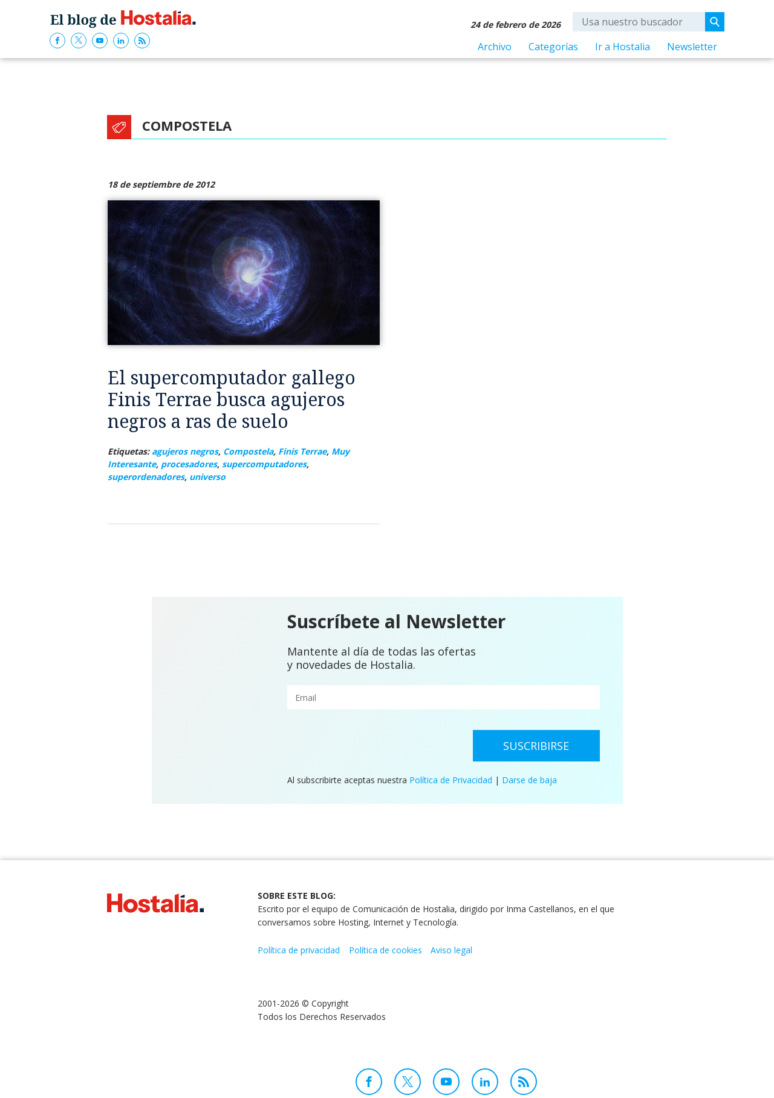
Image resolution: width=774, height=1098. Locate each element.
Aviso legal (451, 950)
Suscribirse (536, 745)
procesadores (189, 464)
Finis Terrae (302, 451)
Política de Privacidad (450, 780)
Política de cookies (385, 950)
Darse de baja (529, 780)
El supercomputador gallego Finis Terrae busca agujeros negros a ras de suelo (232, 399)
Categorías (553, 46)
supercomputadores (264, 464)
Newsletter (692, 46)
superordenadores (146, 476)
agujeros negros (185, 451)
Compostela (248, 451)
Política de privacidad (299, 950)
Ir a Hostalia (622, 46)
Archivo (495, 46)
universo (207, 476)
